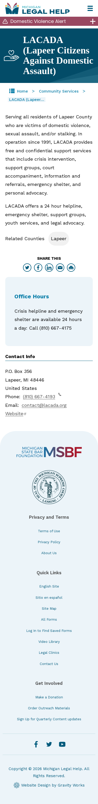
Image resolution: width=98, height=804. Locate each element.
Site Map (49, 608)
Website (16, 413)
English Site (49, 586)
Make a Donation (49, 697)
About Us (49, 553)
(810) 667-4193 (42, 395)
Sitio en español (49, 598)
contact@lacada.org (44, 405)
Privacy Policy (49, 542)
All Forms (49, 619)
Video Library (49, 642)
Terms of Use (49, 531)
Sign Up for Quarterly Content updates (49, 719)
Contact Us (49, 664)
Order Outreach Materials (49, 708)
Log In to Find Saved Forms (49, 631)
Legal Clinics (49, 653)
